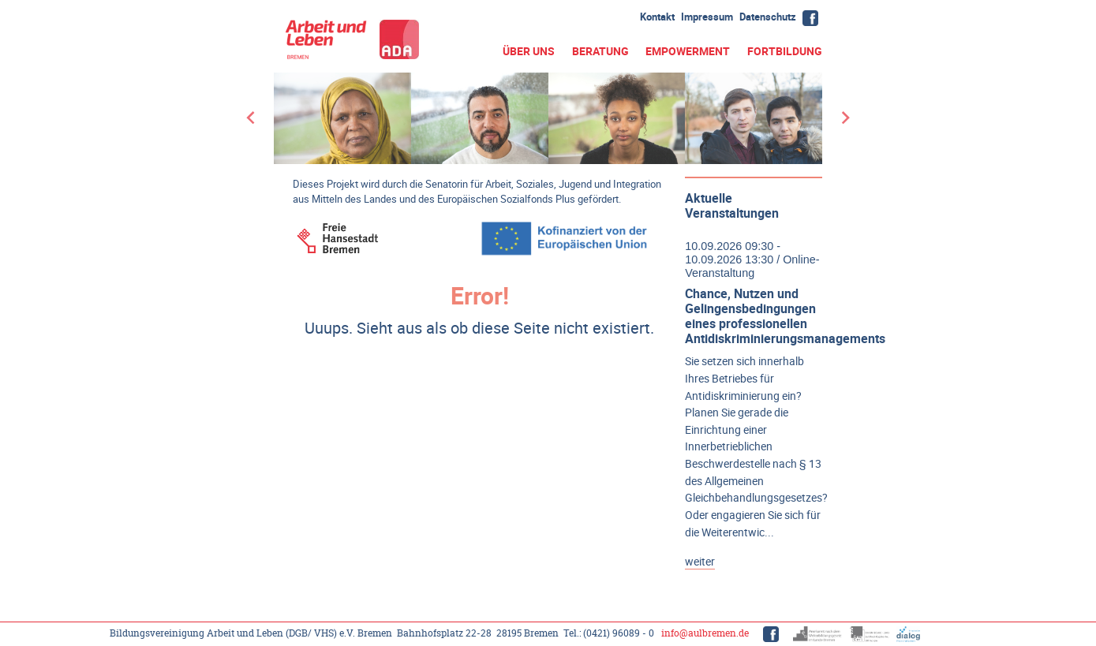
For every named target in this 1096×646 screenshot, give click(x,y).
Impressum (707, 16)
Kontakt (657, 16)
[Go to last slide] (251, 117)
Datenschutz (767, 16)
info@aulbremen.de (705, 633)
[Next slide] (844, 117)
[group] (548, 118)
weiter (700, 561)
